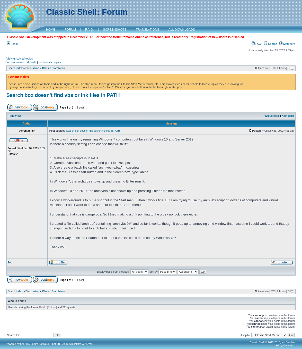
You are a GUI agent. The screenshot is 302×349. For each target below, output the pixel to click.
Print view (15, 115)
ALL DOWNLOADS (181, 29)
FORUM (70, 29)
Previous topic (271, 115)
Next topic (288, 115)
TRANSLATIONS (147, 29)
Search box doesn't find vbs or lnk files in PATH (63, 95)
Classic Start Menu (53, 68)
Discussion (32, 68)
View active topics (50, 62)
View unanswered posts (21, 62)
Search (270, 43)
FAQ (256, 43)
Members (287, 43)
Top (10, 262)
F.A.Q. (89, 29)
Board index (15, 68)
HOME (50, 29)
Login (12, 43)
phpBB (24, 344)
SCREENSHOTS (114, 29)
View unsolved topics (19, 58)
